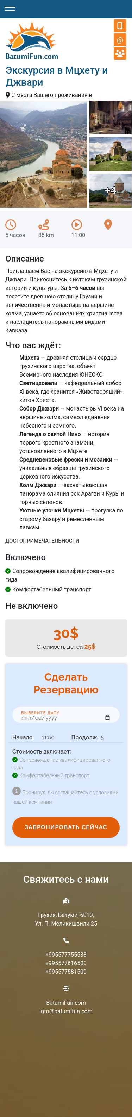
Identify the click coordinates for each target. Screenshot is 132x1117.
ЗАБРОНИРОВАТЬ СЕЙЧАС (66, 827)
